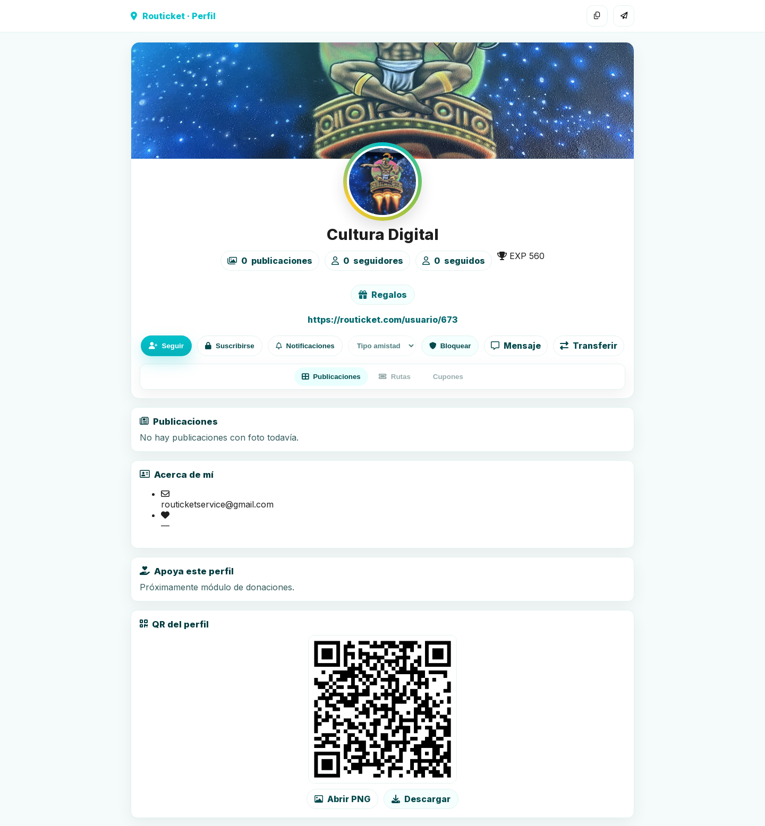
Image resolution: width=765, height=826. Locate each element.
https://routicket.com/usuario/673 (382, 319)
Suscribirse (229, 346)
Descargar (421, 799)
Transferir (588, 345)
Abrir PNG (342, 799)
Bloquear (450, 346)
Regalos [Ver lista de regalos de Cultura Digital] (383, 294)
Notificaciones (305, 346)
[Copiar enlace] (597, 16)
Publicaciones (331, 377)
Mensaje (516, 345)
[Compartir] (623, 16)
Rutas (395, 377)
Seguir (166, 346)
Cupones (448, 377)
